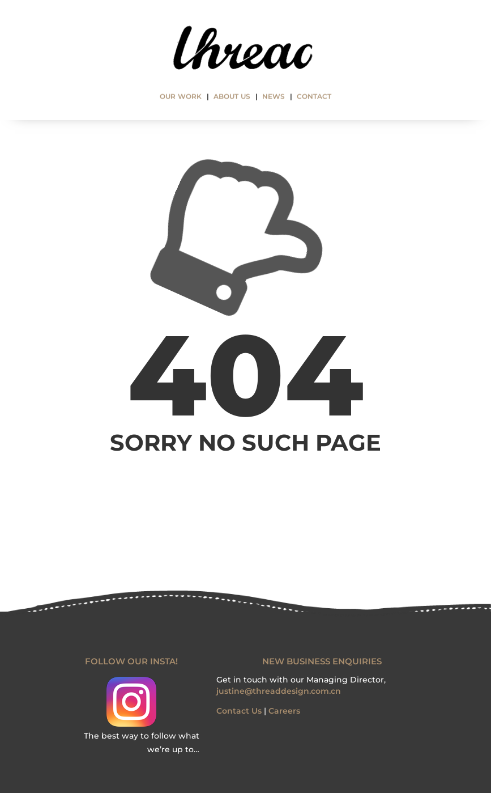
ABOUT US (232, 97)
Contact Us (239, 711)
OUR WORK (181, 97)
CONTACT (314, 97)
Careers (284, 711)
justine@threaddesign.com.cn (278, 691)
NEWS (273, 97)
